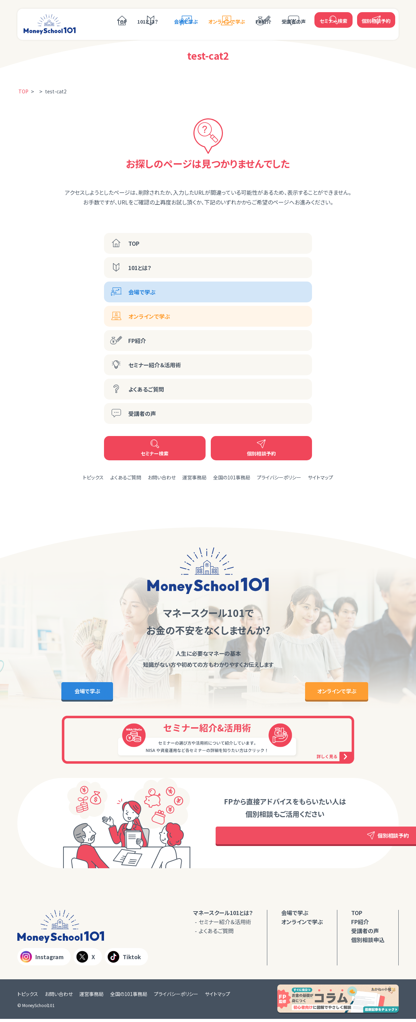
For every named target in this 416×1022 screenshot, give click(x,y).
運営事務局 (194, 477)
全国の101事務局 (231, 477)
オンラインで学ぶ (226, 19)
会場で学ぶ (186, 19)
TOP (122, 19)
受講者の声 (293, 19)
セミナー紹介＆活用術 (154, 365)
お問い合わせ (162, 477)
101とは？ (147, 19)
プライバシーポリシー (279, 477)
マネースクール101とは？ (223, 915)
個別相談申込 (367, 942)
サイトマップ (320, 477)
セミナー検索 (333, 19)
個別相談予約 (376, 19)
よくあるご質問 (146, 389)
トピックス (93, 477)
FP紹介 (263, 19)
